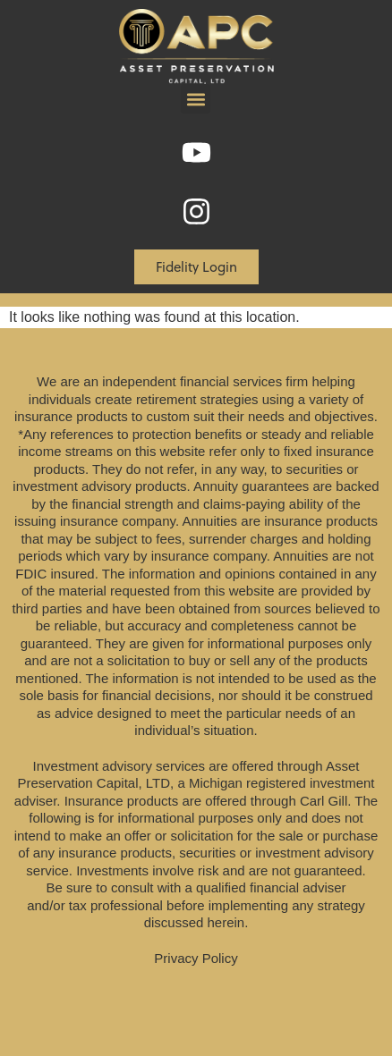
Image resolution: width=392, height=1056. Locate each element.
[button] (195, 99)
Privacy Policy (195, 958)
